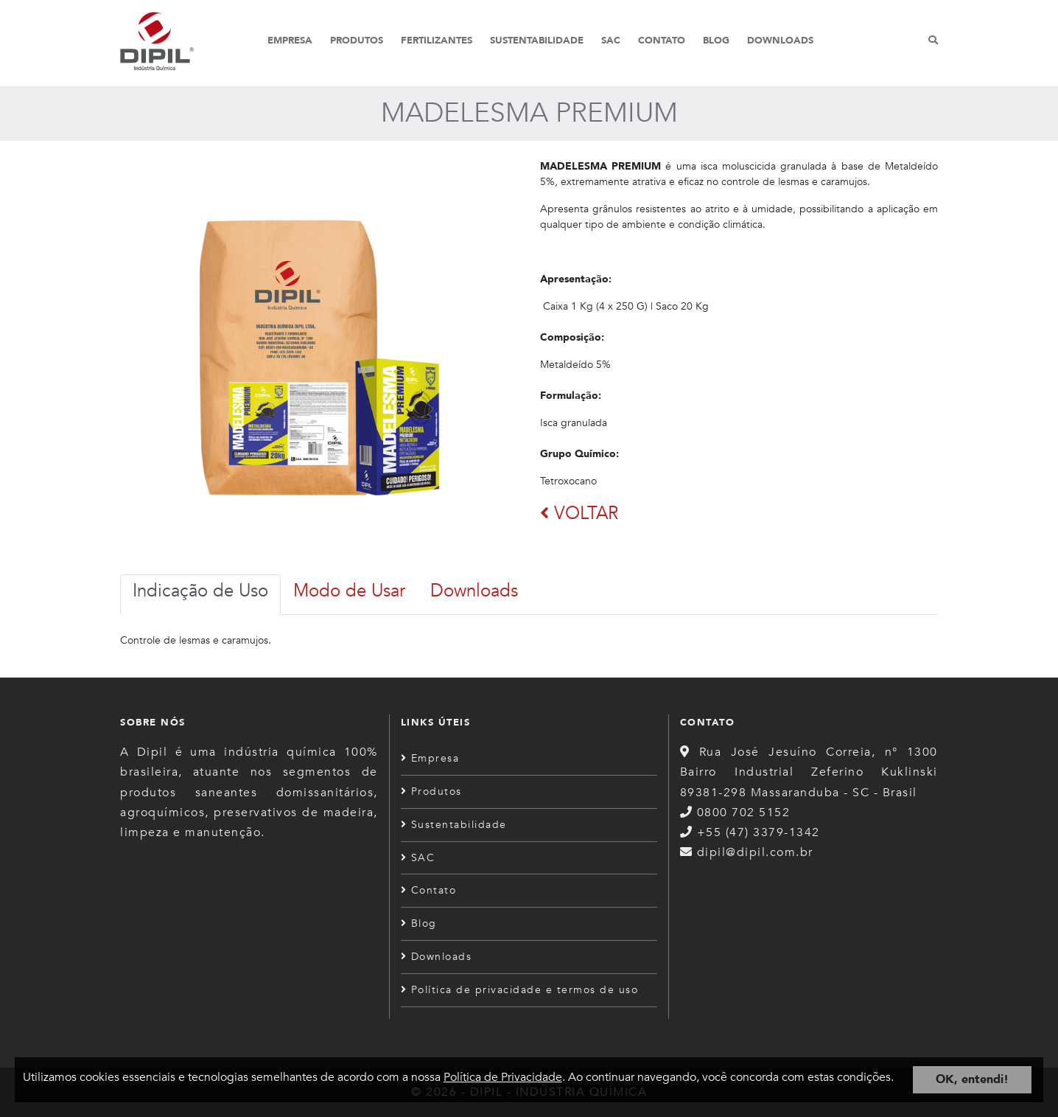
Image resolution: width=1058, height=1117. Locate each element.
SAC (610, 40)
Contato (661, 40)
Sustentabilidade (537, 40)
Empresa (289, 40)
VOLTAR (579, 513)
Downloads (780, 40)
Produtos (356, 40)
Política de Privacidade (503, 1077)
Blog (716, 40)
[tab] (200, 594)
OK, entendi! (972, 1079)
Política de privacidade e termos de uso (520, 990)
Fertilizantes (436, 40)
